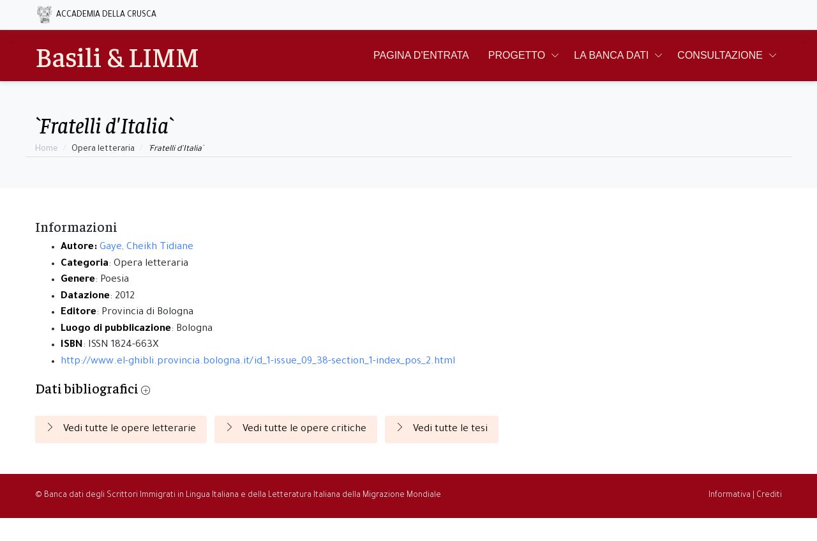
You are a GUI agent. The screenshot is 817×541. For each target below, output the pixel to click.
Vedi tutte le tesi (442, 428)
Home (46, 149)
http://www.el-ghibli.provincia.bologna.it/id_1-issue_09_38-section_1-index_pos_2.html (258, 361)
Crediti (769, 495)
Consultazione (720, 55)
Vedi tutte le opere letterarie (121, 428)
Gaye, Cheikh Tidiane (146, 247)
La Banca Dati (611, 55)
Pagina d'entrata (421, 55)
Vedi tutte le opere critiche (295, 428)
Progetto (517, 55)
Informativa (729, 495)
